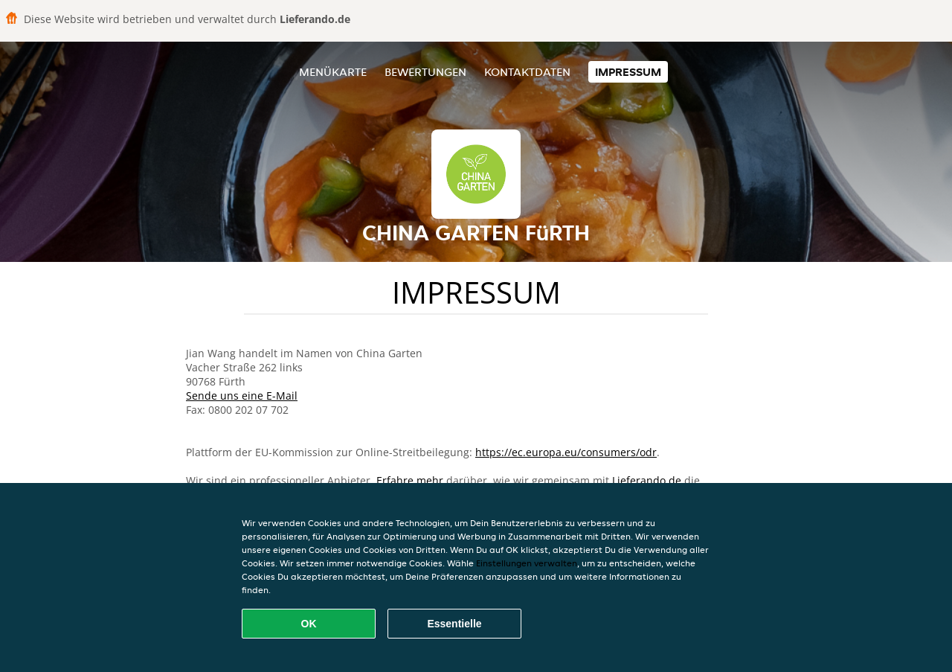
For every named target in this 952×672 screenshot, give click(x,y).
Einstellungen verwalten (526, 563)
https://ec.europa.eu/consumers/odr (566, 452)
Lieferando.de (646, 480)
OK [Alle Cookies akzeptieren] (309, 624)
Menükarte (333, 72)
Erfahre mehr (409, 480)
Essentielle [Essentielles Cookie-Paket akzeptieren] (454, 624)
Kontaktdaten (527, 72)
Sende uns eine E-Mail (242, 395)
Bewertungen (425, 72)
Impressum (628, 72)
